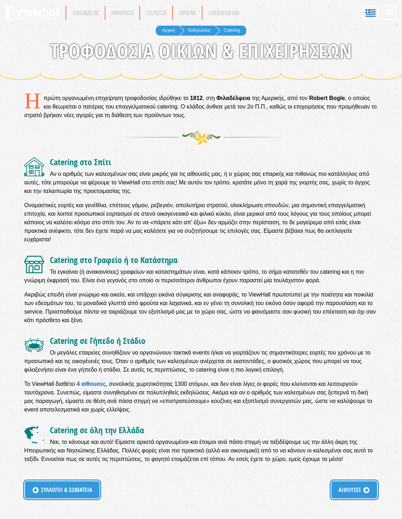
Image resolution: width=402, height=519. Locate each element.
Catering (232, 30)
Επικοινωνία (223, 13)
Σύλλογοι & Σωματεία (66, 490)
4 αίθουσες (91, 384)
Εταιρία (187, 13)
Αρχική (168, 30)
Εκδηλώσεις (85, 13)
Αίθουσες (122, 13)
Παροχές (156, 13)
